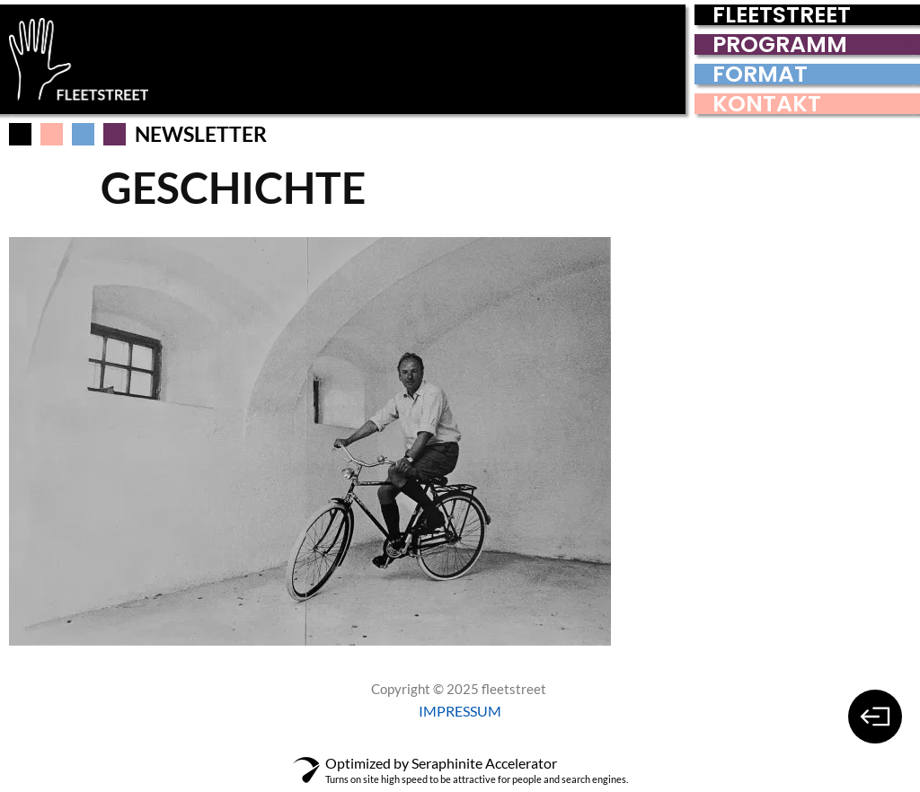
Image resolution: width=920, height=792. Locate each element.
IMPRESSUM (460, 710)
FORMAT (760, 74)
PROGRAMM (779, 44)
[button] (51, 134)
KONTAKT (766, 103)
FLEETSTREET (781, 14)
